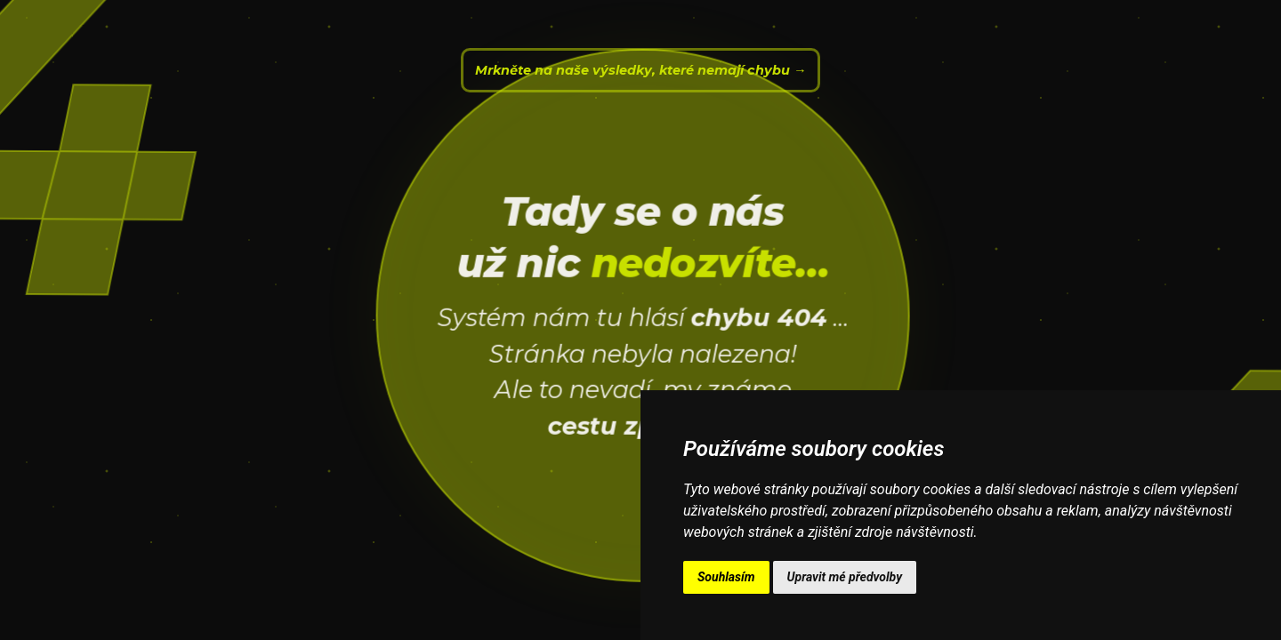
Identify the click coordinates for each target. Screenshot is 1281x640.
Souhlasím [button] (726, 577)
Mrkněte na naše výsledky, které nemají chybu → (640, 70)
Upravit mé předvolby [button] (844, 577)
